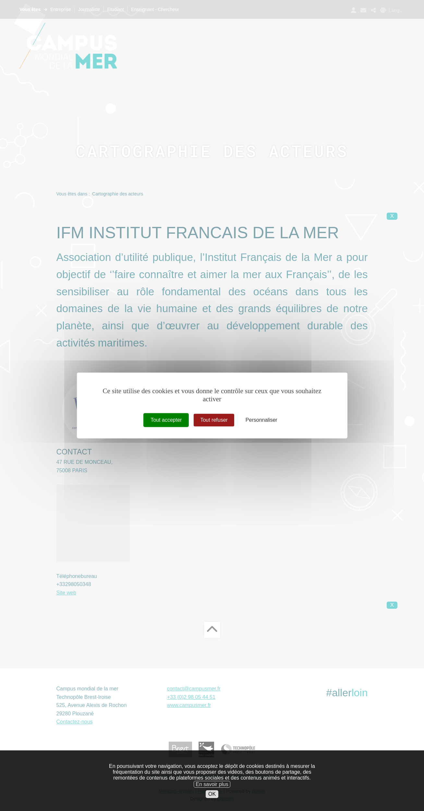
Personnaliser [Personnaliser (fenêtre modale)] (261, 420)
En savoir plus (212, 788)
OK (212, 798)
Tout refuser (213, 420)
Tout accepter (166, 420)
